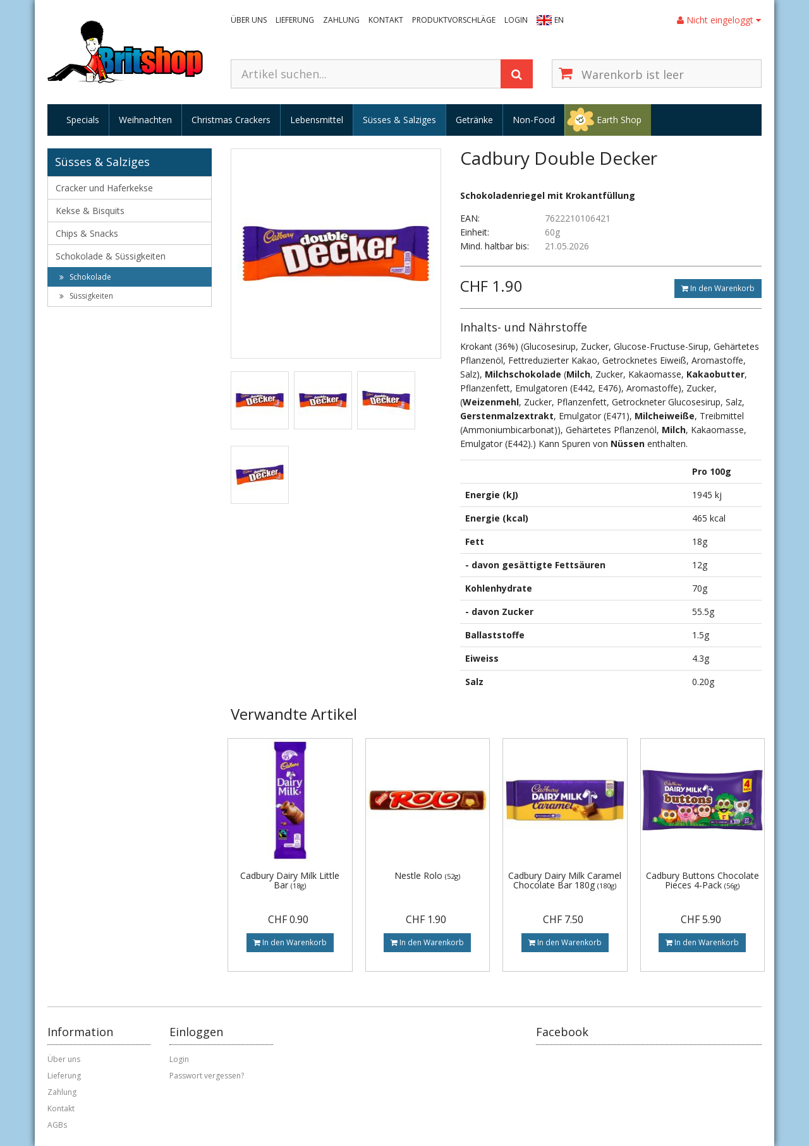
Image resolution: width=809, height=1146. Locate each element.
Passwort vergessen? (206, 1075)
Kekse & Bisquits (90, 211)
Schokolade (85, 277)
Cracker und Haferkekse (104, 188)
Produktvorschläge (454, 20)
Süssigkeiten (86, 295)
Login (516, 20)
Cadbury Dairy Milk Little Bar (289, 880)
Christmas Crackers (231, 120)
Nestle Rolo (427, 875)
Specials (82, 120)
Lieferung (295, 20)
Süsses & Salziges (399, 120)
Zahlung (341, 20)
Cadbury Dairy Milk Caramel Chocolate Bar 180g (564, 880)
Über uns (249, 20)
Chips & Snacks (87, 233)
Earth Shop (619, 120)
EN (559, 20)
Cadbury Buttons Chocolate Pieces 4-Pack (702, 880)
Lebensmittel (316, 120)
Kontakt (385, 20)
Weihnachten (145, 120)
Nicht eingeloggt (719, 20)
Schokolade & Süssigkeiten (111, 256)
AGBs (57, 1124)
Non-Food (534, 120)
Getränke (474, 120)
